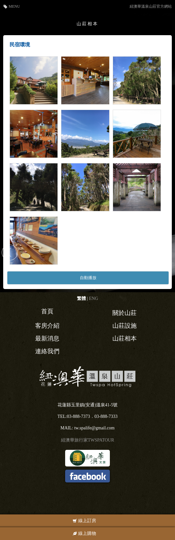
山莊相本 (124, 338)
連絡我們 (47, 351)
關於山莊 (124, 312)
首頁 (47, 311)
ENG (93, 298)
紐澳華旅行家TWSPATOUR (87, 440)
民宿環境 (20, 44)
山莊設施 (124, 325)
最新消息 (47, 338)
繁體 (81, 298)
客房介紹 (47, 325)
